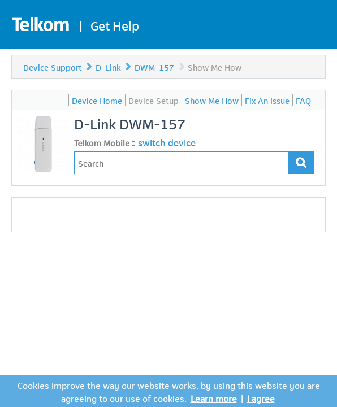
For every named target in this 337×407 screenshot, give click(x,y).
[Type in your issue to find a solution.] (181, 162)
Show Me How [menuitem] (212, 100)
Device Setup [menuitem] (153, 100)
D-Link (108, 66)
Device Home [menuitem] (97, 100)
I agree (261, 397)
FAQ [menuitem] (303, 100)
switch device (167, 142)
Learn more (214, 397)
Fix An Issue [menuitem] (267, 100)
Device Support (52, 66)
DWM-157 (155, 66)
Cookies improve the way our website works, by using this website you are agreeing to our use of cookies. (169, 391)
